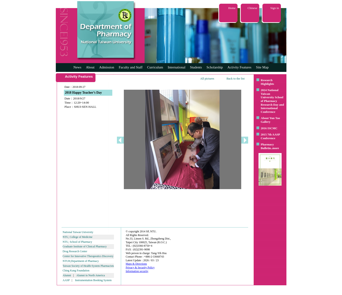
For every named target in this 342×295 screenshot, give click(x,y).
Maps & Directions (136, 263)
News (77, 67)
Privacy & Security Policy (140, 267)
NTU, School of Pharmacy (77, 241)
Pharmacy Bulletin (267, 146)
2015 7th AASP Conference (270, 136)
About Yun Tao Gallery (270, 119)
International (176, 67)
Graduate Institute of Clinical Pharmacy (85, 246)
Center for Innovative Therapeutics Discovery (88, 256)
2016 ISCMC (269, 128)
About (90, 67)
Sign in (274, 8)
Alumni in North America (90, 275)
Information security (137, 271)
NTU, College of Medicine (77, 237)
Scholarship (215, 67)
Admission (106, 67)
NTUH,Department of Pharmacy (81, 261)
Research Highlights (267, 82)
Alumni (67, 275)
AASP (66, 280)
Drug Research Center (75, 251)
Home (232, 8)
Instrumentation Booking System (93, 280)
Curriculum (155, 67)
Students (196, 67)
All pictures (207, 78)
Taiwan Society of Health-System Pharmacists (88, 265)
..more (275, 148)
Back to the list (235, 78)
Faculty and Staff (131, 67)
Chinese (252, 8)
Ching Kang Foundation (76, 270)
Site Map (262, 67)
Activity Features (239, 67)
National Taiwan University (78, 232)
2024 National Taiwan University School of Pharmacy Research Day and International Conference (272, 101)
